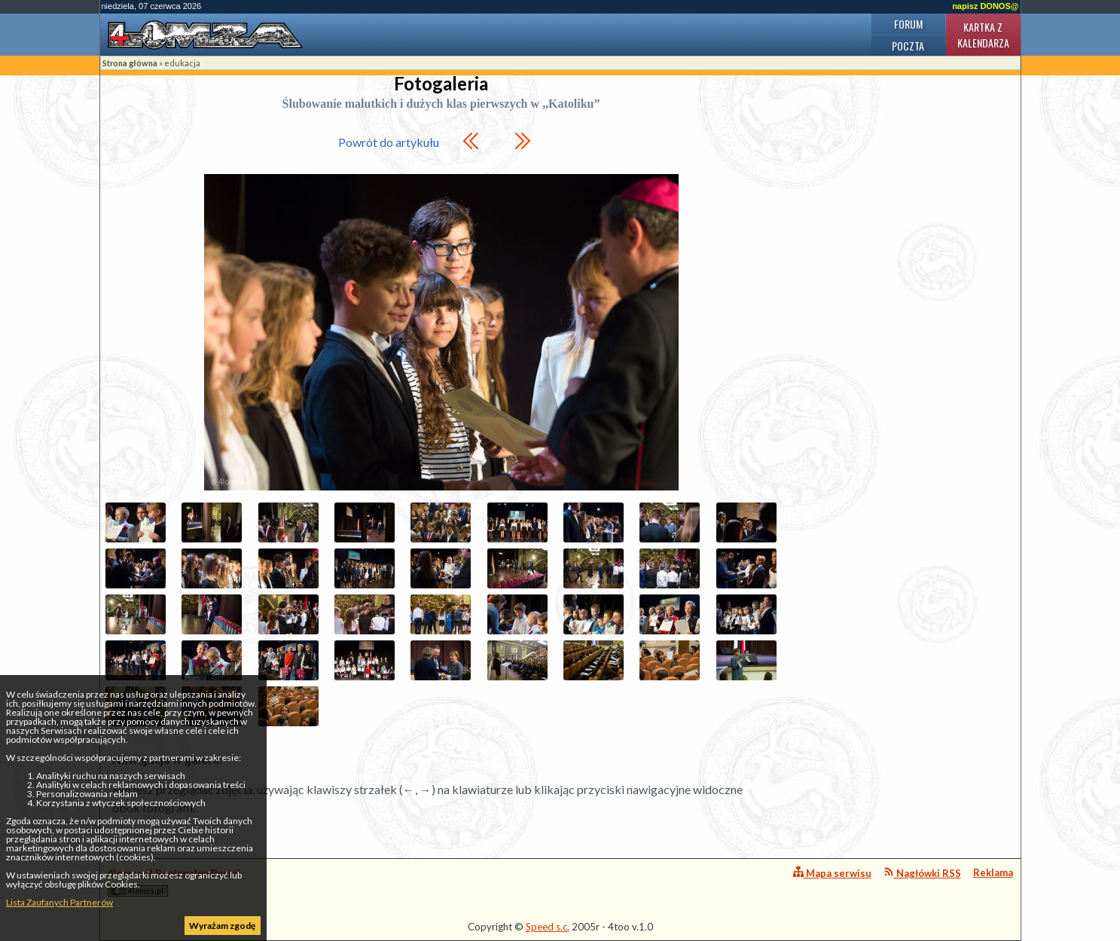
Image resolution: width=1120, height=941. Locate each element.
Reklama (993, 872)
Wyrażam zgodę (222, 925)
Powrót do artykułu (388, 142)
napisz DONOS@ (985, 6)
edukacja (182, 63)
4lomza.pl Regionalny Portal (174, 882)
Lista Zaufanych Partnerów (59, 902)
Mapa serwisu (832, 872)
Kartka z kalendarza (983, 34)
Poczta (908, 45)
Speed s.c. (547, 927)
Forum (908, 24)
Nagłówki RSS (922, 872)
